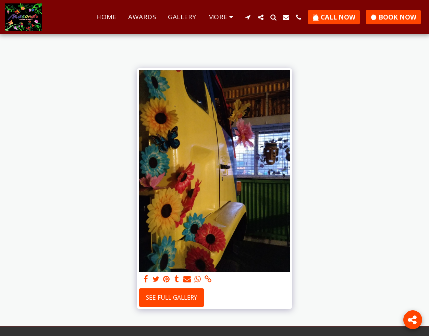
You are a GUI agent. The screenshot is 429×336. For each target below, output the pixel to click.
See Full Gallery (171, 297)
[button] (248, 17)
